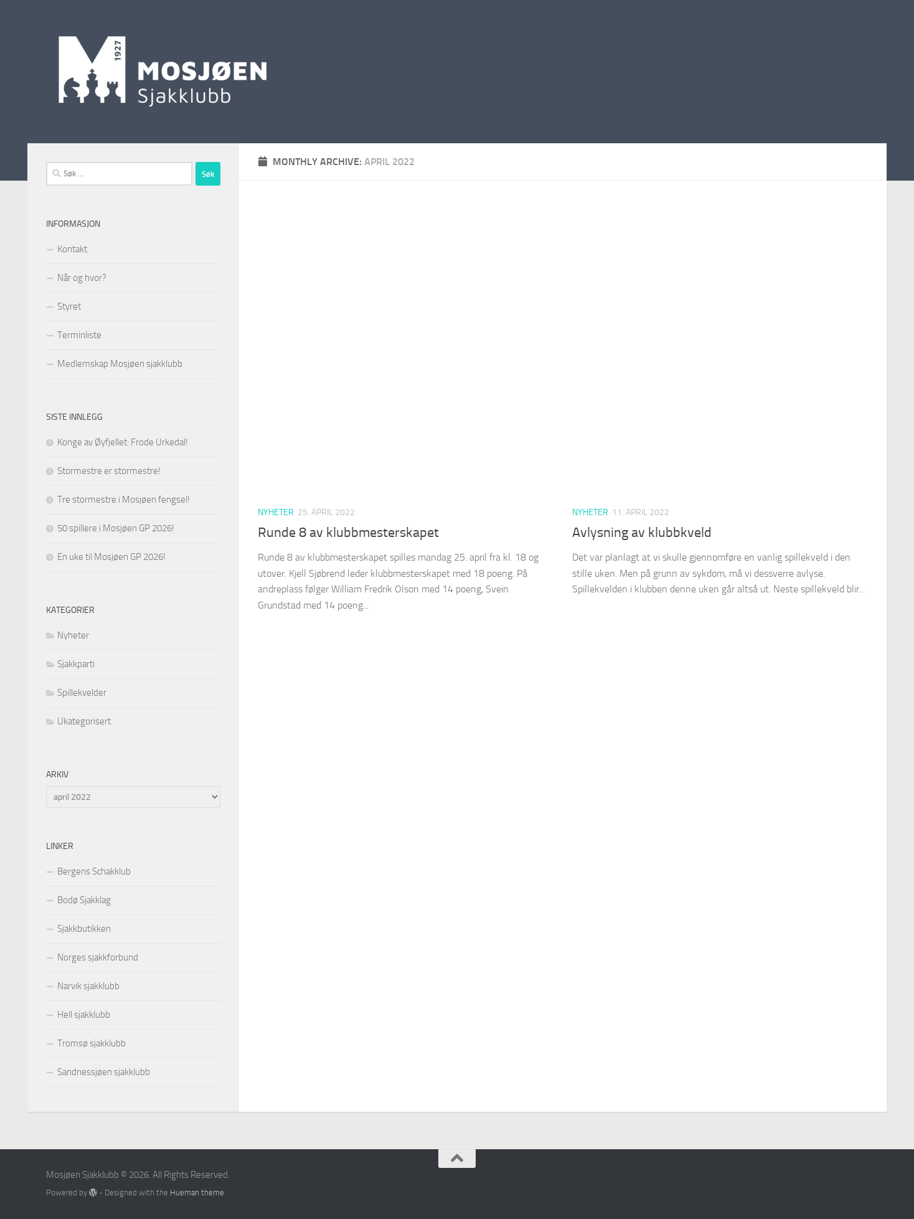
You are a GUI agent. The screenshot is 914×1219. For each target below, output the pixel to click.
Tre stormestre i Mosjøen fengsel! (123, 499)
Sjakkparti (76, 664)
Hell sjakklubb (83, 1014)
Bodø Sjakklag (84, 900)
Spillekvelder (81, 692)
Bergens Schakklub (94, 871)
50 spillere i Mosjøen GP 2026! (115, 528)
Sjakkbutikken (84, 928)
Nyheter (276, 512)
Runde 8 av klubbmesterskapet (348, 532)
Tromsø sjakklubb (91, 1043)
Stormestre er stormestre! (109, 471)
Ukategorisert (84, 721)
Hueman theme (197, 1192)
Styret (69, 306)
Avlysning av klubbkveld (642, 532)
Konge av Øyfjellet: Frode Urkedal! (122, 442)
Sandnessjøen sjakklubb (103, 1072)
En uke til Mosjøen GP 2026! (111, 556)
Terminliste (79, 335)
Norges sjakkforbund (97, 957)
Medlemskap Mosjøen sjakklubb (119, 363)
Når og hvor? (81, 277)
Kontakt (72, 249)
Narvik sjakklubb (88, 986)
